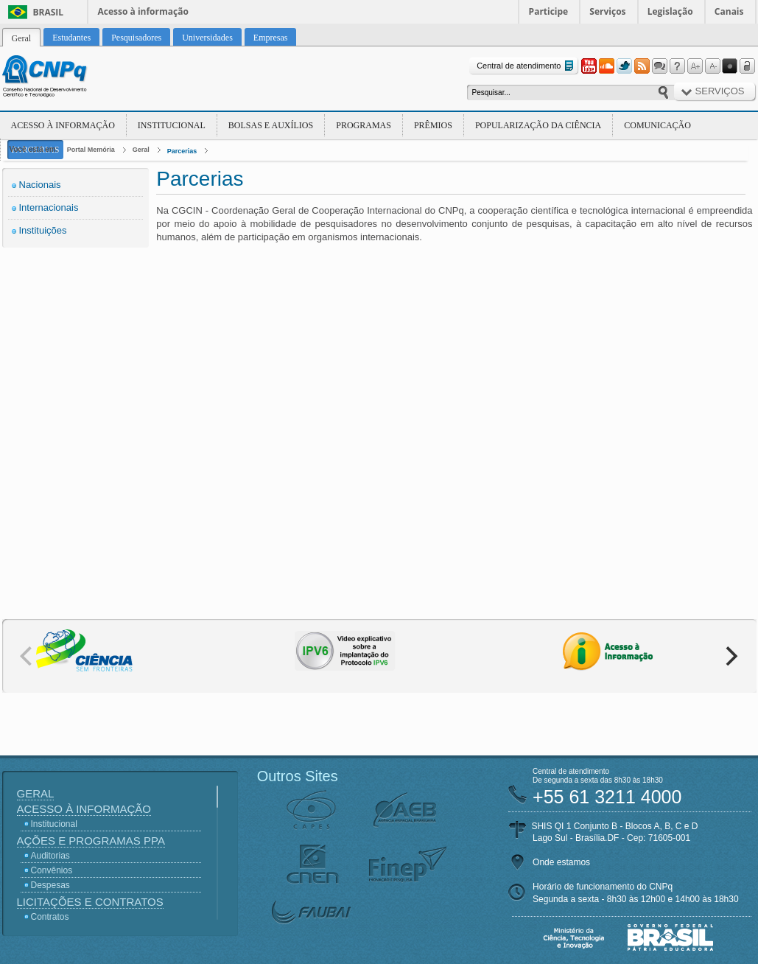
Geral (141, 149)
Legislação (670, 11)
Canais (729, 11)
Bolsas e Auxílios (270, 125)
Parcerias (182, 151)
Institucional (172, 125)
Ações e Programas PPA (91, 840)
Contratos (50, 917)
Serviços (607, 11)
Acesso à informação (143, 11)
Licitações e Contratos (90, 901)
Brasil (48, 12)
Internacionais (49, 207)
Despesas (50, 885)
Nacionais (40, 184)
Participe (549, 11)
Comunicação (657, 125)
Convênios (52, 870)
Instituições (43, 230)
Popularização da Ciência (538, 125)
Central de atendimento (526, 66)
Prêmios (433, 125)
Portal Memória (91, 149)
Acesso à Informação (63, 125)
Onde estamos (561, 862)
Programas (363, 125)
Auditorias (50, 856)
